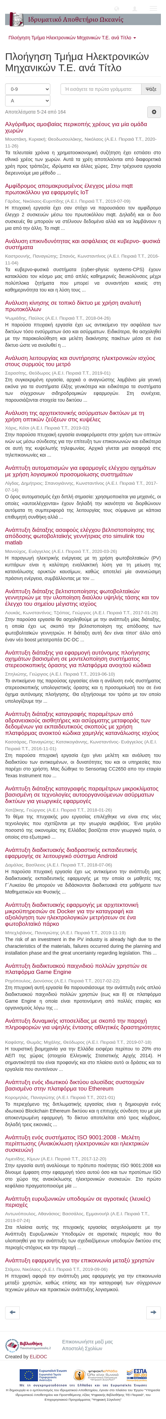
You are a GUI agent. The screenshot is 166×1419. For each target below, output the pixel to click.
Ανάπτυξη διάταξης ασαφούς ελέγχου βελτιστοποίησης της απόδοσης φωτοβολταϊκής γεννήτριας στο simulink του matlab (79, 536)
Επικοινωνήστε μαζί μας (87, 1341)
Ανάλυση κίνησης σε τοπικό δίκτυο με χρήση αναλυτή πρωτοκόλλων (73, 306)
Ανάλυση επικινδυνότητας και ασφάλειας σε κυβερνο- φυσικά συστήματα (82, 244)
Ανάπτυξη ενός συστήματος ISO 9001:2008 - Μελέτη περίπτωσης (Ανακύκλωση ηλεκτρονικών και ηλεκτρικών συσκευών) (77, 1143)
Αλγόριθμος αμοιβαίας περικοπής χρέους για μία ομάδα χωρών (76, 127)
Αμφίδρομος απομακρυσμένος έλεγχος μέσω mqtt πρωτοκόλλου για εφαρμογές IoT (69, 189)
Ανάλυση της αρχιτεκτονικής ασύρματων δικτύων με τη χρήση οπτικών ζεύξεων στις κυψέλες (74, 416)
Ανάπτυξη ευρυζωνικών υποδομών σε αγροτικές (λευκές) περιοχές (77, 1202)
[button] (117, 8)
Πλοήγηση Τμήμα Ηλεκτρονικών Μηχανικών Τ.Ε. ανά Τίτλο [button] (72, 37)
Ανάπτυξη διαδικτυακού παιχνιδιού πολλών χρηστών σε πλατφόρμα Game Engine (76, 969)
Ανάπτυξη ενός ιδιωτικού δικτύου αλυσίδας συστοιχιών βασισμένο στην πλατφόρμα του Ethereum (74, 1085)
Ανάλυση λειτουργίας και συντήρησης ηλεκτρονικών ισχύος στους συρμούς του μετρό (80, 361)
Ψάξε (151, 89)
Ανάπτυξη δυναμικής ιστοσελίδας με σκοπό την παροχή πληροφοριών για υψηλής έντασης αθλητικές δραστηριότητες (82, 1024)
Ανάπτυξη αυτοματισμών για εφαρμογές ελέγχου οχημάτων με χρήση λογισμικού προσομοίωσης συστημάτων (80, 471)
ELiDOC (38, 1356)
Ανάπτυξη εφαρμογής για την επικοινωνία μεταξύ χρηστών (79, 1260)
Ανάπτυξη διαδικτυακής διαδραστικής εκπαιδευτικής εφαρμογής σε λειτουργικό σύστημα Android (71, 853)
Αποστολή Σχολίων (82, 1348)
